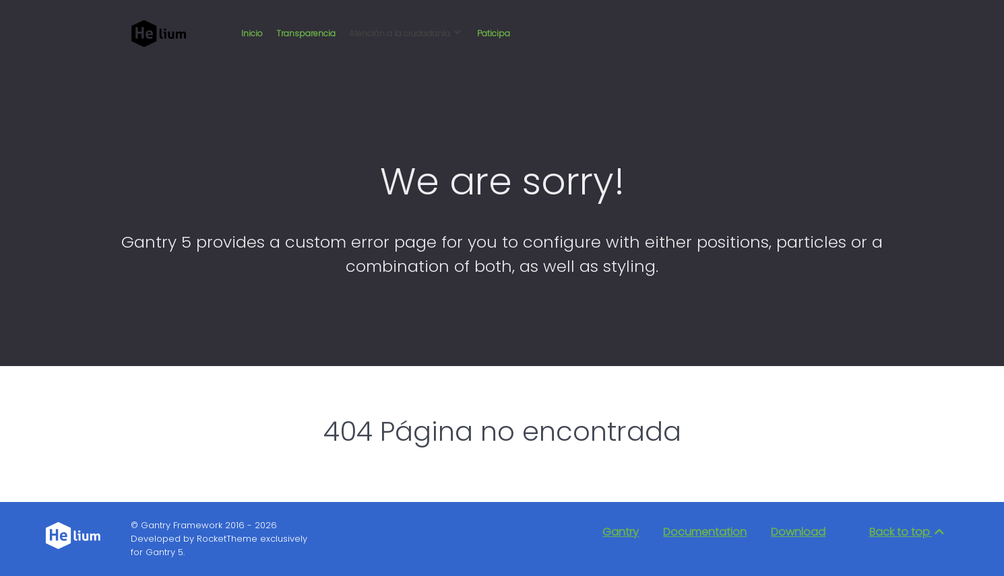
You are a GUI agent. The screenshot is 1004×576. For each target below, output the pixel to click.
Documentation (705, 532)
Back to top (907, 532)
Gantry (620, 532)
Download (798, 532)
